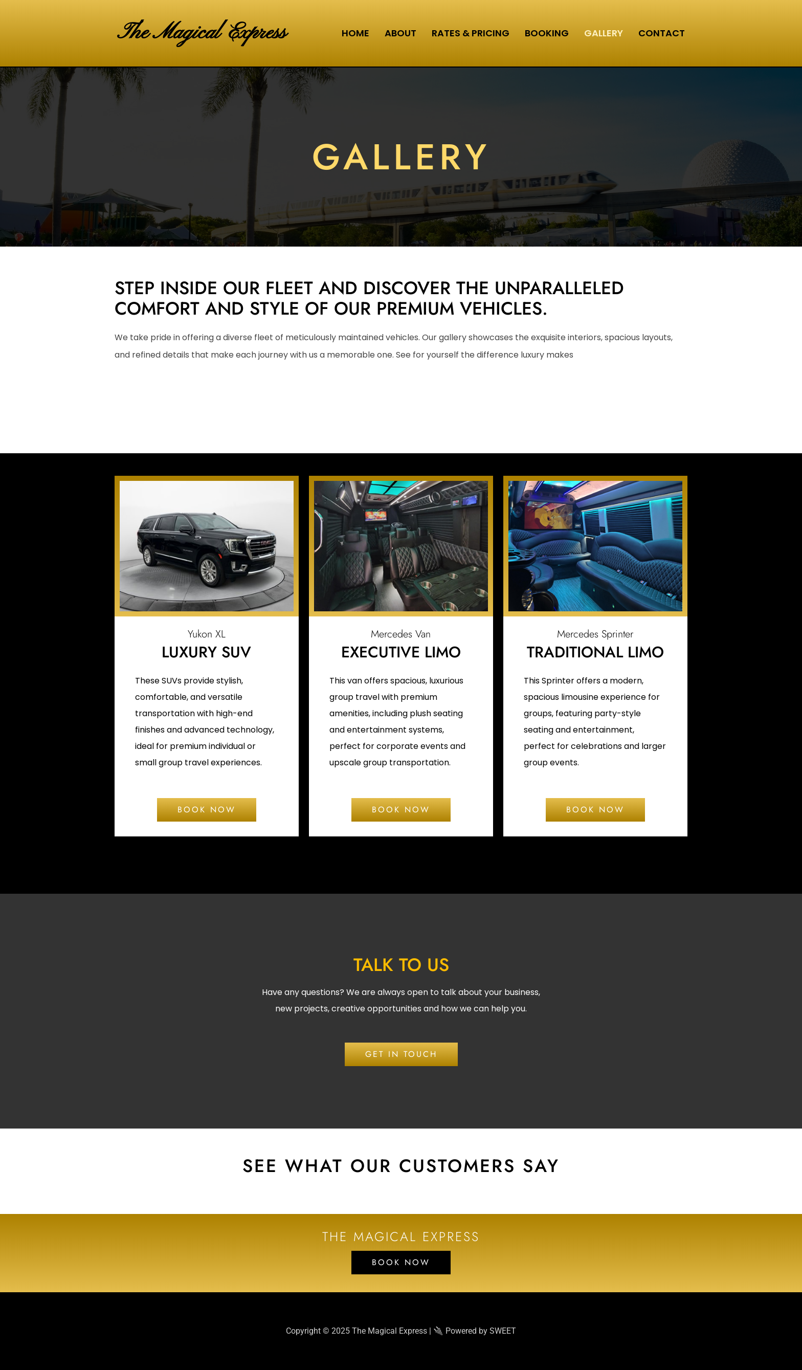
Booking (547, 33)
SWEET (502, 1331)
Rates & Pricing (470, 33)
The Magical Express (204, 33)
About (400, 33)
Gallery (603, 33)
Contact (661, 33)
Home (355, 33)
